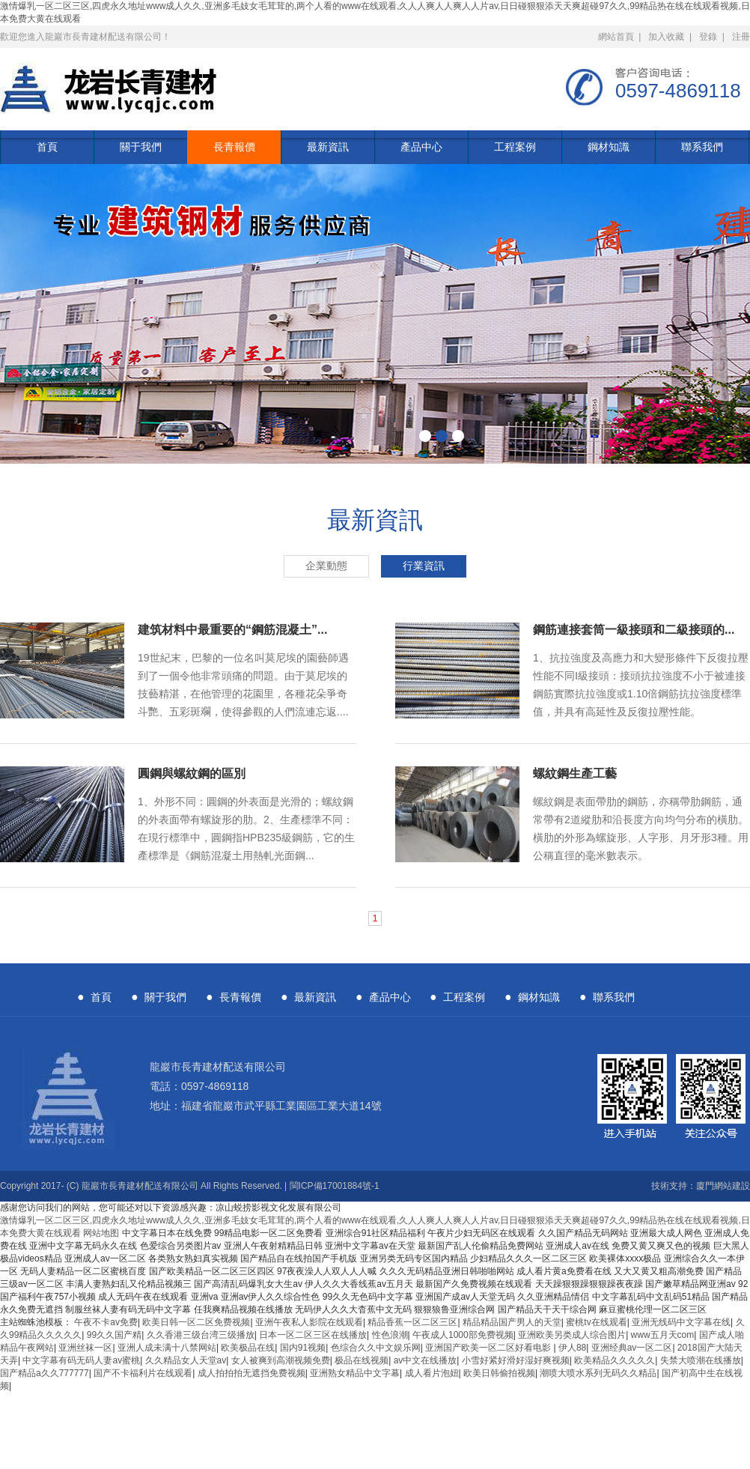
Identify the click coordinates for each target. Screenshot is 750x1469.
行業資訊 (424, 566)
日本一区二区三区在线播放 (313, 1335)
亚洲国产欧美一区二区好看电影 (489, 1347)
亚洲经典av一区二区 (632, 1347)
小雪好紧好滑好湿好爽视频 (516, 1360)
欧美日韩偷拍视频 (499, 1373)
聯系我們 (702, 147)
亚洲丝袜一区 (85, 1347)
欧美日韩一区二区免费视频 (196, 1322)
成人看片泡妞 (432, 1373)
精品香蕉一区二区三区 (412, 1322)
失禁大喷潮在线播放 (700, 1360)
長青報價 (234, 147)
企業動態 (326, 566)
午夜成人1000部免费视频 (462, 1335)
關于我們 (141, 147)
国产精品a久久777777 (44, 1373)
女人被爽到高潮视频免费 (280, 1360)
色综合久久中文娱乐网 (376, 1347)
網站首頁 (616, 36)
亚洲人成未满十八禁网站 (167, 1347)
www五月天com (663, 1335)
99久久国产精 (114, 1335)
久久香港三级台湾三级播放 (200, 1335)
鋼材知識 (608, 147)
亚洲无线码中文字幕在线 (681, 1322)
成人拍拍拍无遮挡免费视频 (251, 1373)
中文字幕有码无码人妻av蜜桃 (81, 1360)
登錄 (708, 36)
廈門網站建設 (723, 1186)
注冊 (741, 36)
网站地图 (101, 1233)
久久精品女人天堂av (186, 1360)
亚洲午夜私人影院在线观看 (309, 1322)
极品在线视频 (361, 1360)
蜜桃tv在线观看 (596, 1322)
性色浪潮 (390, 1335)
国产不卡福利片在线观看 (143, 1373)
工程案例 (515, 147)
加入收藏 (666, 36)
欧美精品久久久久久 (614, 1360)
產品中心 (421, 147)
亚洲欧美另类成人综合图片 (572, 1335)
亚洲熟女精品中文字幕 (355, 1373)
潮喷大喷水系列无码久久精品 (598, 1373)
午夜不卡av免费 (106, 1322)
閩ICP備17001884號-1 (334, 1186)
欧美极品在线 (248, 1347)
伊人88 (572, 1347)
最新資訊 (328, 147)
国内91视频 (303, 1347)
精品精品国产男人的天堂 (512, 1322)
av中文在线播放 (425, 1360)
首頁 (47, 147)
